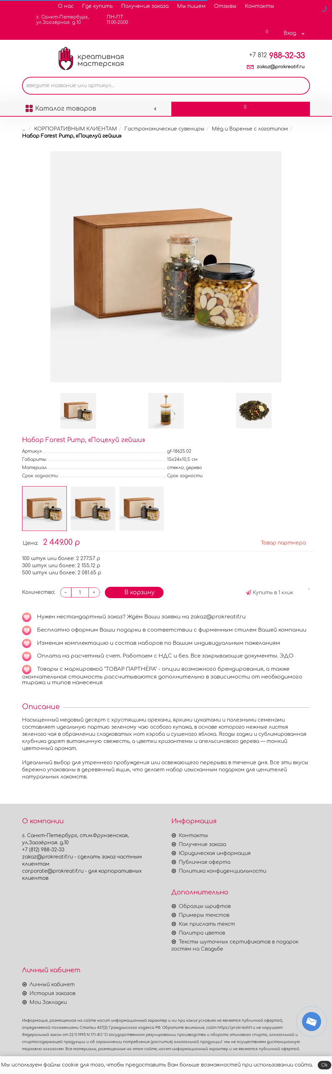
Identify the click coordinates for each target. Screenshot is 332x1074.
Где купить (97, 6)
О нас (66, 6)
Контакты (259, 6)
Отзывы (225, 6)
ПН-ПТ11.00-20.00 (113, 20)
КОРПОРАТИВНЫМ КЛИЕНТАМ (71, 129)
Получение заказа (144, 6)
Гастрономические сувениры (160, 129)
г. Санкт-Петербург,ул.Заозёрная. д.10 (58, 20)
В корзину (134, 592)
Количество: (38, 592)
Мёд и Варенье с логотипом (245, 129)
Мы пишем (191, 6)
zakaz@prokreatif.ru (281, 66)
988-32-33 (277, 56)
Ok (324, 1065)
